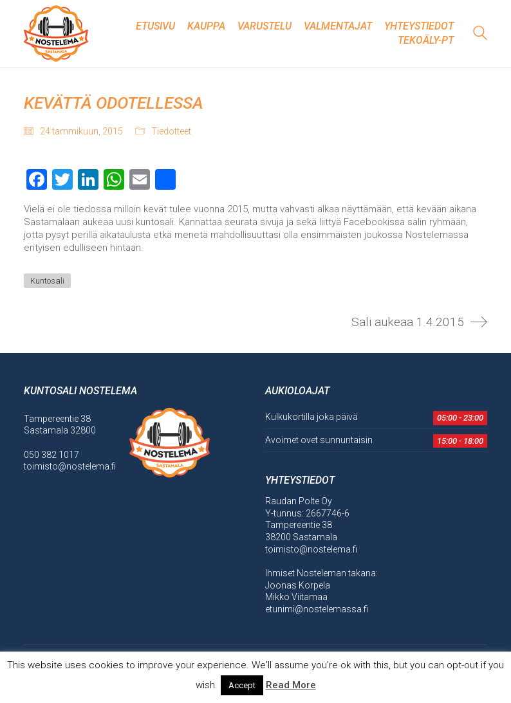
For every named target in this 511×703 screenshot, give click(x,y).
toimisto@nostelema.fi (70, 466)
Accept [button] (242, 685)
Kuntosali (47, 281)
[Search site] (480, 35)
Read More (291, 685)
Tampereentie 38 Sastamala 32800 (60, 425)
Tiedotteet (171, 131)
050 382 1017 (51, 455)
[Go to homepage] (56, 33)
